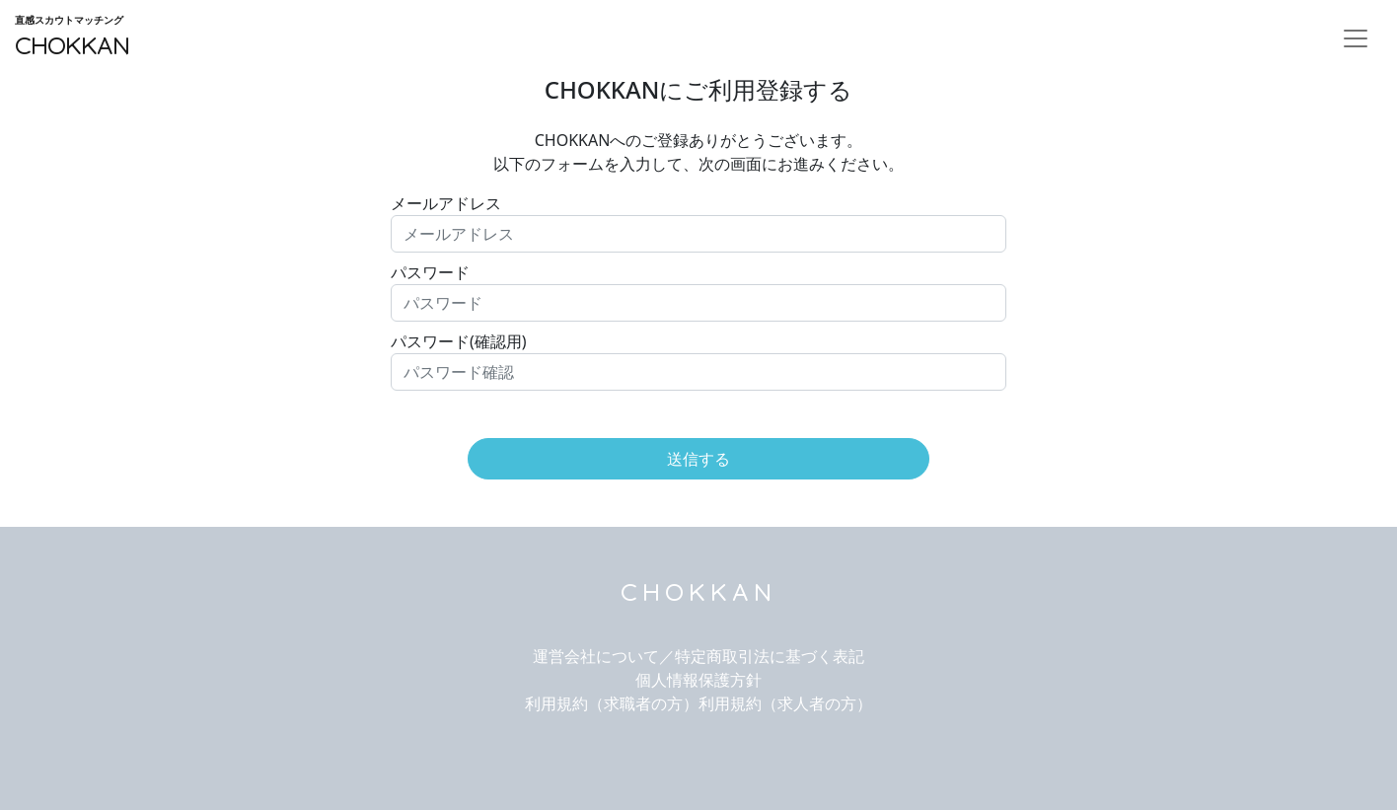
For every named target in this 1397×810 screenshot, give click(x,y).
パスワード (430, 272)
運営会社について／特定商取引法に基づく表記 (698, 656)
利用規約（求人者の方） (785, 703)
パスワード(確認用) (459, 341)
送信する (698, 459)
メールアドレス (446, 203)
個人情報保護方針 (698, 680)
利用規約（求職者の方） (611, 703)
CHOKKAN (72, 36)
